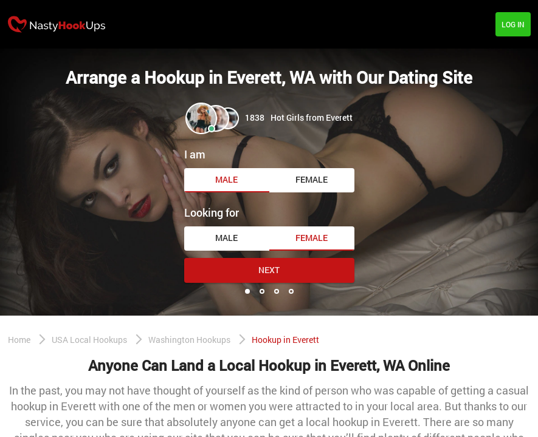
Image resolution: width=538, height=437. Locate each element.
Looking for (211, 212)
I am (194, 154)
